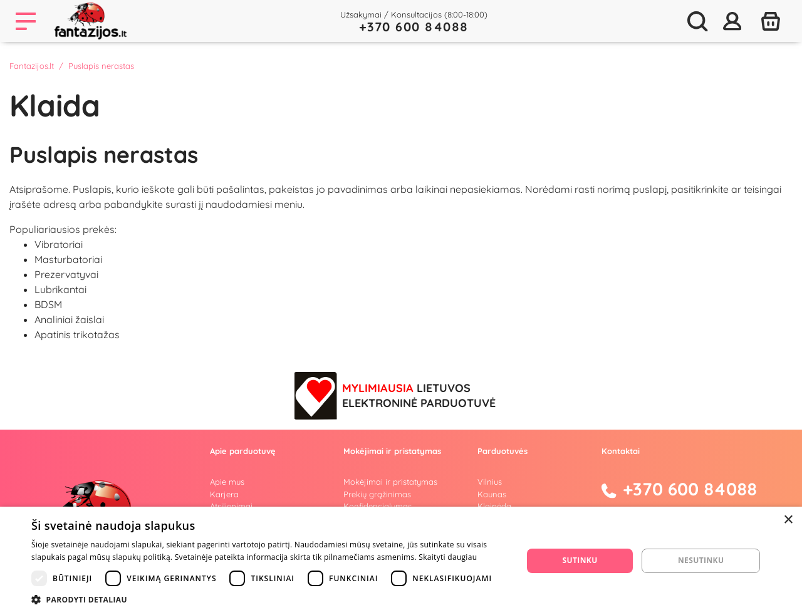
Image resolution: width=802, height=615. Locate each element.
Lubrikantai (60, 289)
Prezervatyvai (66, 274)
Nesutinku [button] (701, 560)
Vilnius (489, 482)
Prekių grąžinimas (377, 494)
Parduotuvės (502, 451)
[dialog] (401, 561)
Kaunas (491, 494)
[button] (269, 599)
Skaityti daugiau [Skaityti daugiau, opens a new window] (448, 557)
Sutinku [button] (580, 560)
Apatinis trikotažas (77, 334)
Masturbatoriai (68, 259)
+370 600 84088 (414, 26)
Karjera (224, 494)
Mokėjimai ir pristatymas (390, 482)
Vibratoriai (58, 244)
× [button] (788, 520)
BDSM (48, 304)
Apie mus (227, 482)
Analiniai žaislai (69, 319)
